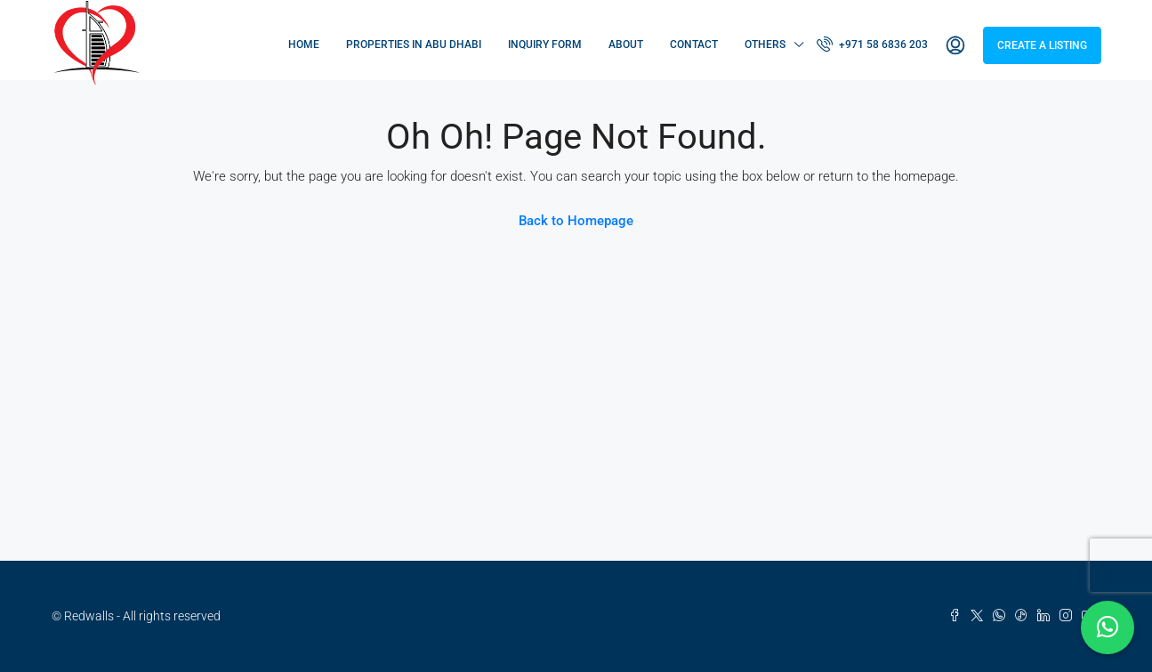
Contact (694, 44)
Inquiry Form (545, 44)
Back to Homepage (576, 221)
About (625, 44)
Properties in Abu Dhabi (413, 44)
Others (765, 44)
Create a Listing (1042, 45)
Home (303, 44)
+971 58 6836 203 (872, 44)
